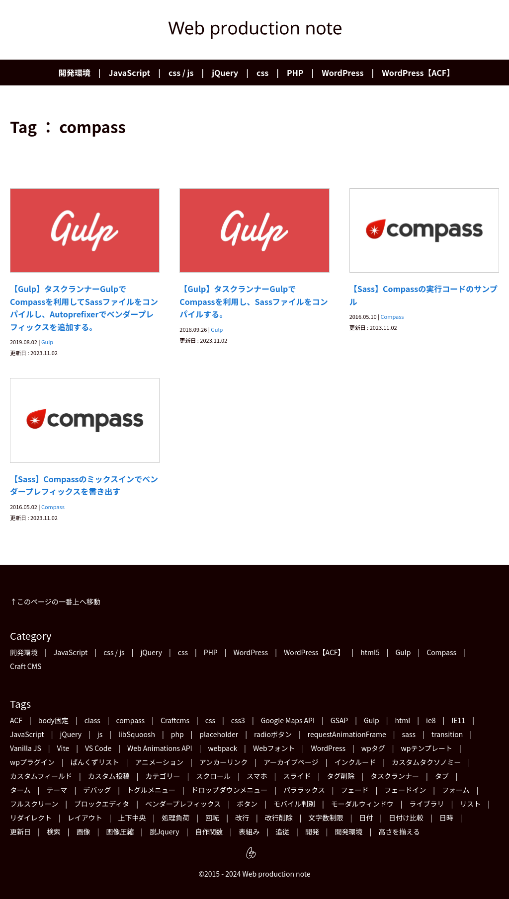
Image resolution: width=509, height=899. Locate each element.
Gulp (47, 342)
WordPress (342, 72)
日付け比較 (406, 818)
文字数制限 (325, 818)
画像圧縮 (120, 831)
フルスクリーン (34, 804)
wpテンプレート (427, 748)
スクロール (213, 776)
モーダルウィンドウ (362, 804)
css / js (181, 72)
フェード (354, 790)
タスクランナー (394, 776)
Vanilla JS (25, 748)
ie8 (430, 720)
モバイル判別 (294, 804)
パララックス (304, 790)
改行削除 (279, 818)
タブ (442, 776)
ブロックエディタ (101, 804)
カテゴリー (162, 776)
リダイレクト (31, 818)
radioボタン (273, 734)
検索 (54, 831)
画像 (83, 831)
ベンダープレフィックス (183, 804)
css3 (238, 720)
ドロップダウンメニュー (229, 790)
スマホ (257, 776)
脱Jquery (164, 831)
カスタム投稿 (109, 776)
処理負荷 (175, 818)
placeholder (218, 734)
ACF (16, 720)
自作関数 (209, 831)
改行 (242, 818)
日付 (366, 818)
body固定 (53, 720)
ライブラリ (427, 804)
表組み (249, 831)
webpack (222, 748)
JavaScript (130, 72)
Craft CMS (25, 666)
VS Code (98, 748)
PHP (295, 72)
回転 (212, 818)
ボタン (247, 804)
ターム (20, 790)
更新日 (20, 831)
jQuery (225, 72)
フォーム (456, 790)
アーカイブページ (291, 762)
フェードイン (405, 790)
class (92, 720)
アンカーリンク (223, 762)
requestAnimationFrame (347, 734)
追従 (282, 831)
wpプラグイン (32, 762)
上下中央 (132, 818)
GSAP (339, 720)
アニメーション (159, 762)
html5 (370, 652)
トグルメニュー (151, 790)
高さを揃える (399, 831)
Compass (392, 316)
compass (130, 720)
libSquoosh (136, 734)
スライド (297, 776)
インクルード (355, 762)
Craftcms (175, 720)
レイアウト (85, 818)
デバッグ (97, 790)
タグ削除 (340, 776)
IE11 (458, 720)
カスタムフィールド (41, 776)
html (403, 720)
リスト (470, 804)
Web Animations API (159, 748)
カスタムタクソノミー (426, 762)
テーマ (56, 790)
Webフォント (274, 748)
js (99, 734)
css (262, 72)
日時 (446, 818)
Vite (63, 748)
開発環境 (74, 72)
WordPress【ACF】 (418, 72)
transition (447, 734)
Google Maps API (288, 720)
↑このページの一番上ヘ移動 (55, 601)
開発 (312, 831)
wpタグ (373, 748)
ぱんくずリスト (95, 762)
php (177, 734)
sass (409, 734)
